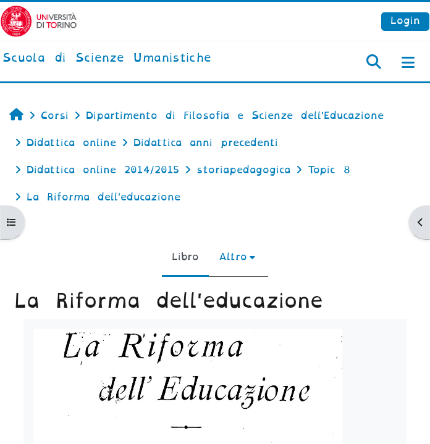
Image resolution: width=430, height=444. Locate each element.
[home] (106, 58)
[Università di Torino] (38, 21)
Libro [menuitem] (185, 257)
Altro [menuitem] (233, 257)
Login (405, 21)
